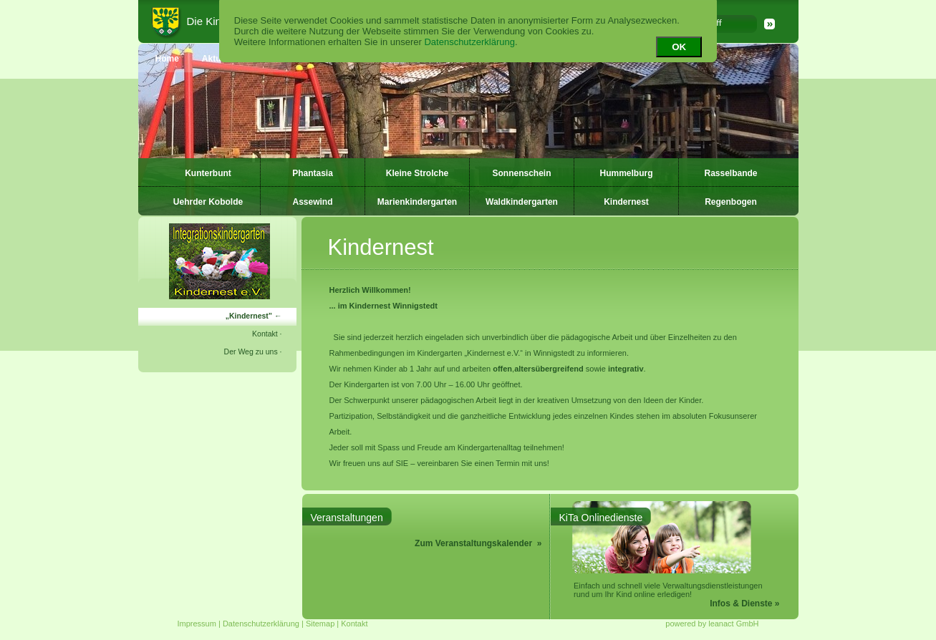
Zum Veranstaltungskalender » (478, 543)
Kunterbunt (208, 173)
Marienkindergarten (417, 202)
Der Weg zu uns (251, 351)
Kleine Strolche (417, 173)
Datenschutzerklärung (469, 42)
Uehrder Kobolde (208, 202)
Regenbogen (731, 202)
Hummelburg (625, 173)
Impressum (197, 623)
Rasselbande (730, 173)
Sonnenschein (521, 173)
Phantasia (312, 173)
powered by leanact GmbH (711, 623)
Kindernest (626, 202)
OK (679, 47)
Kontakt (265, 333)
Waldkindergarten (522, 202)
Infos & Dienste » (744, 603)
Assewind (312, 202)
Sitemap (320, 623)
